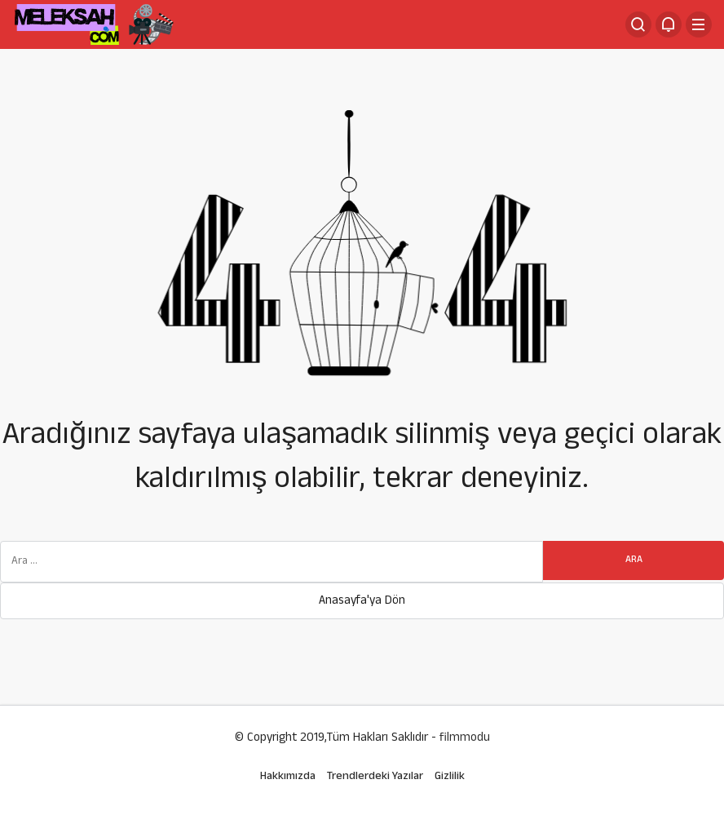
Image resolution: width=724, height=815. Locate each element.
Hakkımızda (288, 777)
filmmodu (464, 739)
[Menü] (699, 24)
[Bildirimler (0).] (669, 24)
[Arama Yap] (638, 24)
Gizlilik (450, 777)
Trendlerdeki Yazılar (375, 777)
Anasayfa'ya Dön (362, 601)
